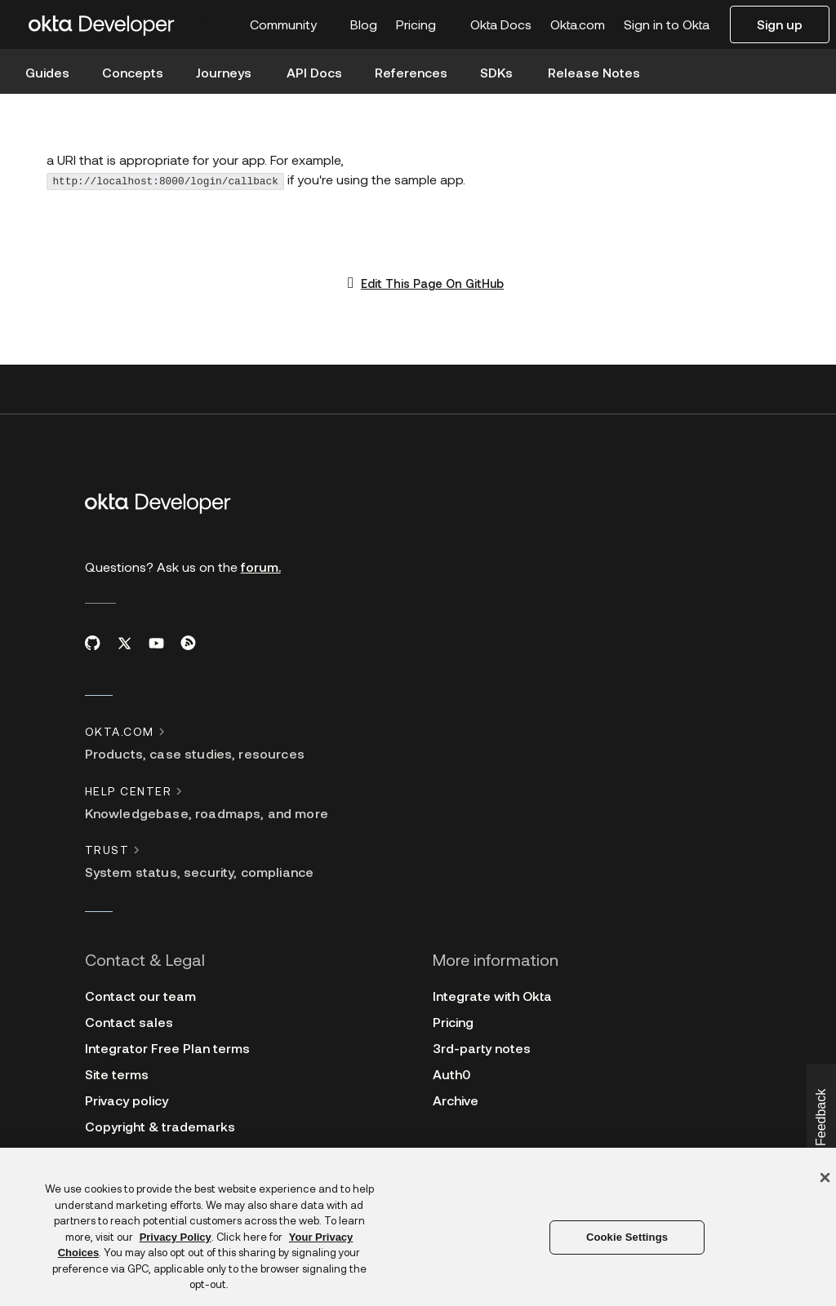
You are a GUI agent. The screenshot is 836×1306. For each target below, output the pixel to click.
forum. (261, 566)
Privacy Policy (175, 1237)
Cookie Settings (627, 1237)
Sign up (780, 24)
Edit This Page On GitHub (432, 283)
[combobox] (216, 20)
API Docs (314, 72)
